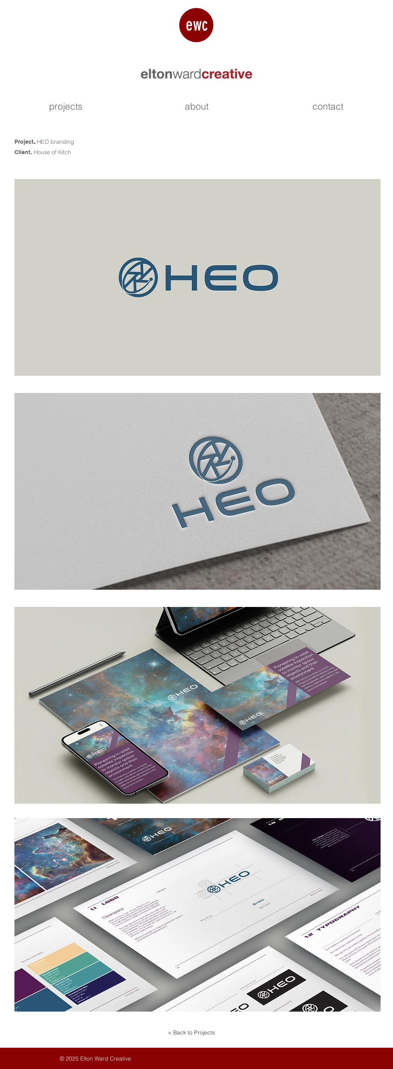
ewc (197, 24)
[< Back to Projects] (191, 1033)
